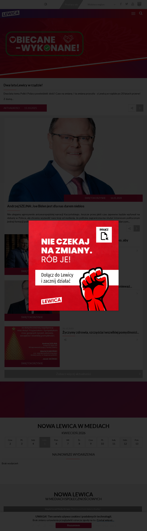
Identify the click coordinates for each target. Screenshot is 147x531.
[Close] (115, 223)
